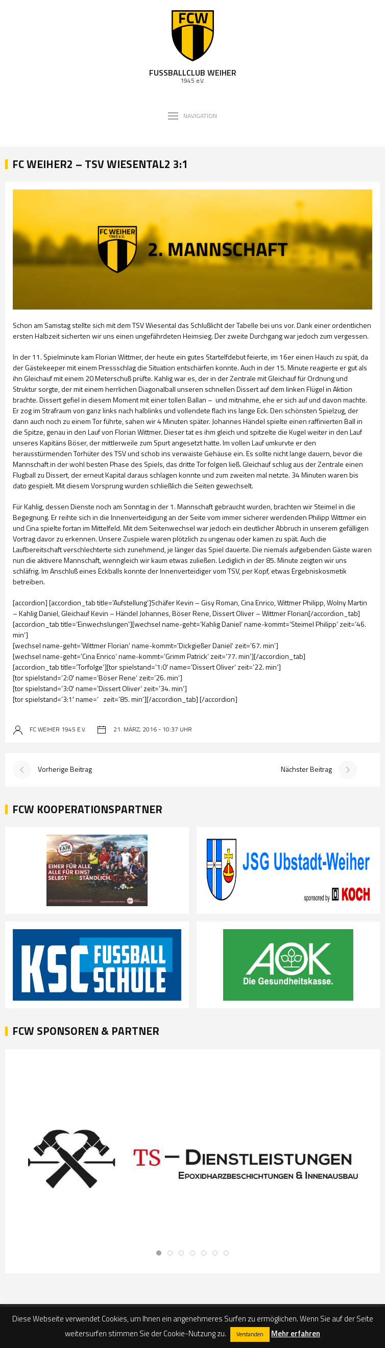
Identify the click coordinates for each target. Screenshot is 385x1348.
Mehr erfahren (295, 1333)
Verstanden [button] (249, 1334)
